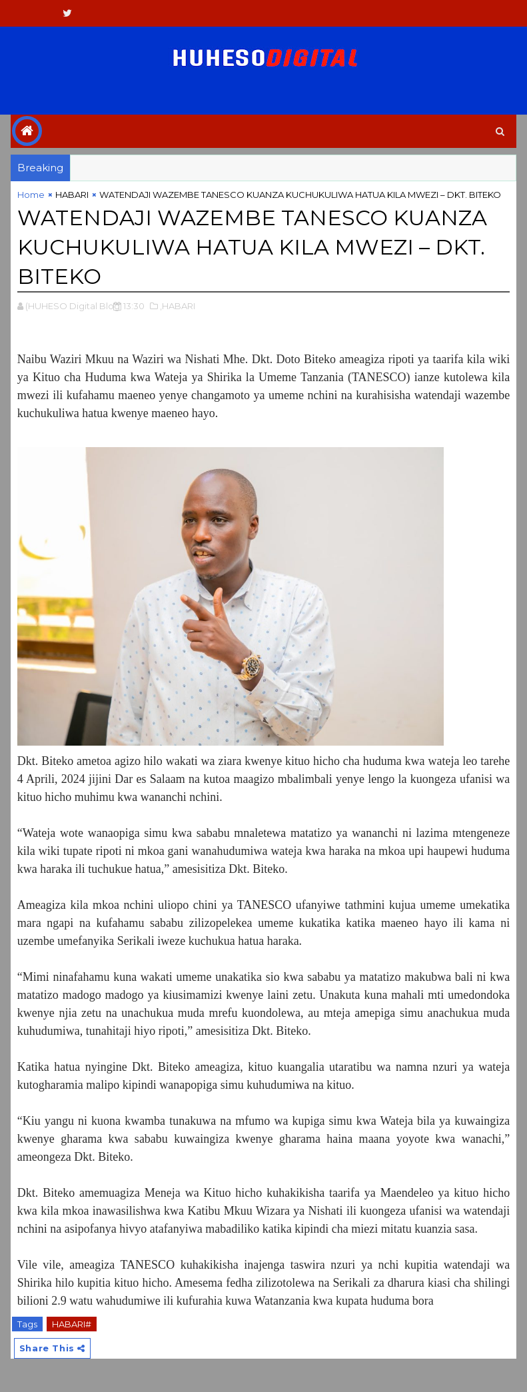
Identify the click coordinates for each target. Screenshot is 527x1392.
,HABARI (177, 306)
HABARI (72, 194)
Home (31, 194)
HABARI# (71, 1324)
